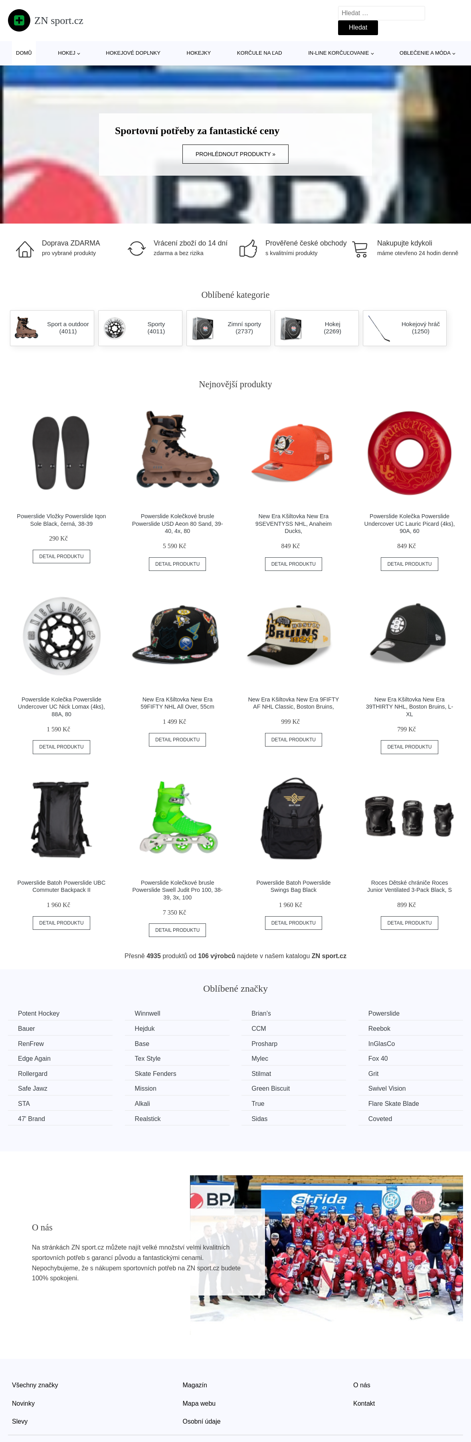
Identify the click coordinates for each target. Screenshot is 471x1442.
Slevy (20, 1421)
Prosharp (264, 1043)
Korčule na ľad (259, 53)
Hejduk (145, 1028)
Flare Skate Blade (393, 1103)
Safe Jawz (32, 1088)
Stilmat (261, 1073)
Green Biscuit (270, 1088)
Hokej (66, 53)
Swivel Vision (387, 1088)
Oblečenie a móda (425, 53)
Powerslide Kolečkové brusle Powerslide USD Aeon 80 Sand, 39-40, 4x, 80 (177, 523)
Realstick (148, 1118)
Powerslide (384, 1013)
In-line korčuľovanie (338, 53)
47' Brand (31, 1118)
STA (24, 1103)
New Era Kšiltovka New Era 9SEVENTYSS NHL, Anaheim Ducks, (293, 523)
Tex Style (148, 1058)
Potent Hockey (38, 1013)
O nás (361, 1385)
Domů (24, 53)
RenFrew (31, 1043)
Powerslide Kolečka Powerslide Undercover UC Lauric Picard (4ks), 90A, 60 (409, 523)
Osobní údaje (202, 1421)
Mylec (259, 1058)
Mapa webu (199, 1403)
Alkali (142, 1103)
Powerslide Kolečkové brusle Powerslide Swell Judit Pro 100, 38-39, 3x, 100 (177, 890)
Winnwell (147, 1013)
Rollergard (32, 1073)
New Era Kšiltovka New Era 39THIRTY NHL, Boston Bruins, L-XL (409, 706)
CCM (258, 1028)
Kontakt (364, 1403)
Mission (145, 1088)
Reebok (379, 1028)
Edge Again (34, 1058)
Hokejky (199, 53)
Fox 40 (378, 1058)
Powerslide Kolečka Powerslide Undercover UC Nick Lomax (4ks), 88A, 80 (61, 706)
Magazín (195, 1385)
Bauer (26, 1028)
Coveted (380, 1118)
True (257, 1103)
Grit (373, 1073)
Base (142, 1043)
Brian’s (261, 1013)
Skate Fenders (155, 1073)
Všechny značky (35, 1385)
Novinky (23, 1403)
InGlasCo (381, 1043)
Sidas (259, 1118)
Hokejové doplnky (133, 53)
